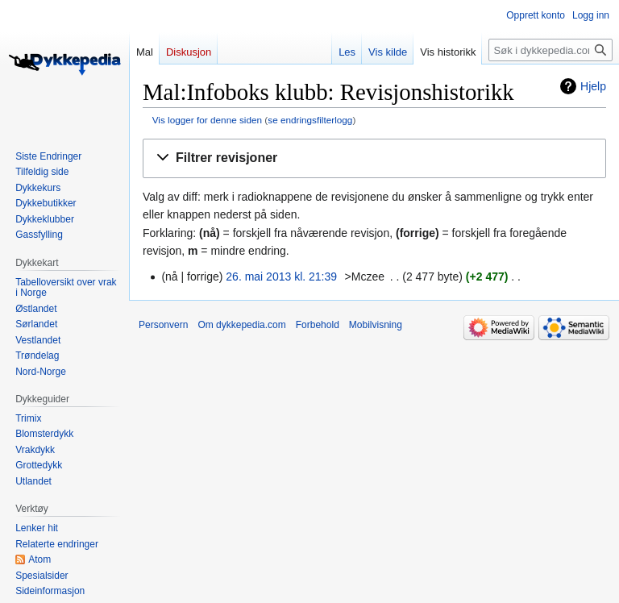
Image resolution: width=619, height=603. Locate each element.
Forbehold (317, 325)
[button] (374, 158)
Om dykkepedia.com (241, 325)
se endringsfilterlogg (310, 119)
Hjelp (593, 86)
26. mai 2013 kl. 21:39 (281, 276)
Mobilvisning (375, 325)
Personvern (163, 325)
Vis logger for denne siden (207, 119)
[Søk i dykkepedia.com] (550, 50)
